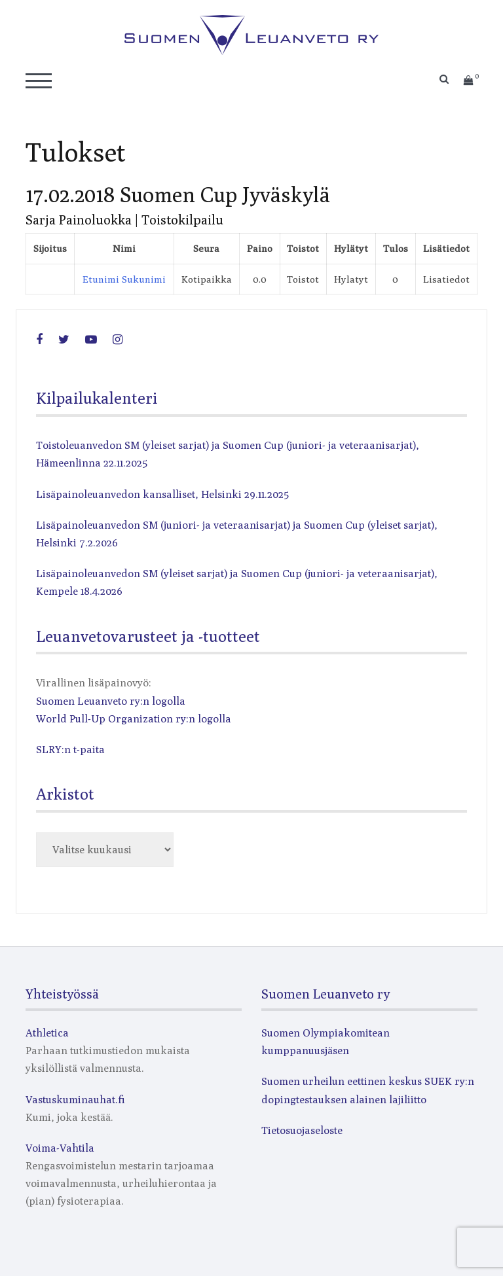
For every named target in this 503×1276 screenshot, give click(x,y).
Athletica (47, 1033)
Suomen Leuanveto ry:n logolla (110, 701)
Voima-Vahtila (60, 1148)
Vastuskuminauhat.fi (75, 1099)
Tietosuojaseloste (302, 1130)
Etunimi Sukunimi (124, 279)
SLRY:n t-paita (70, 749)
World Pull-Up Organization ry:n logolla (133, 719)
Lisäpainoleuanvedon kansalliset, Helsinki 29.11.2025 (162, 494)
